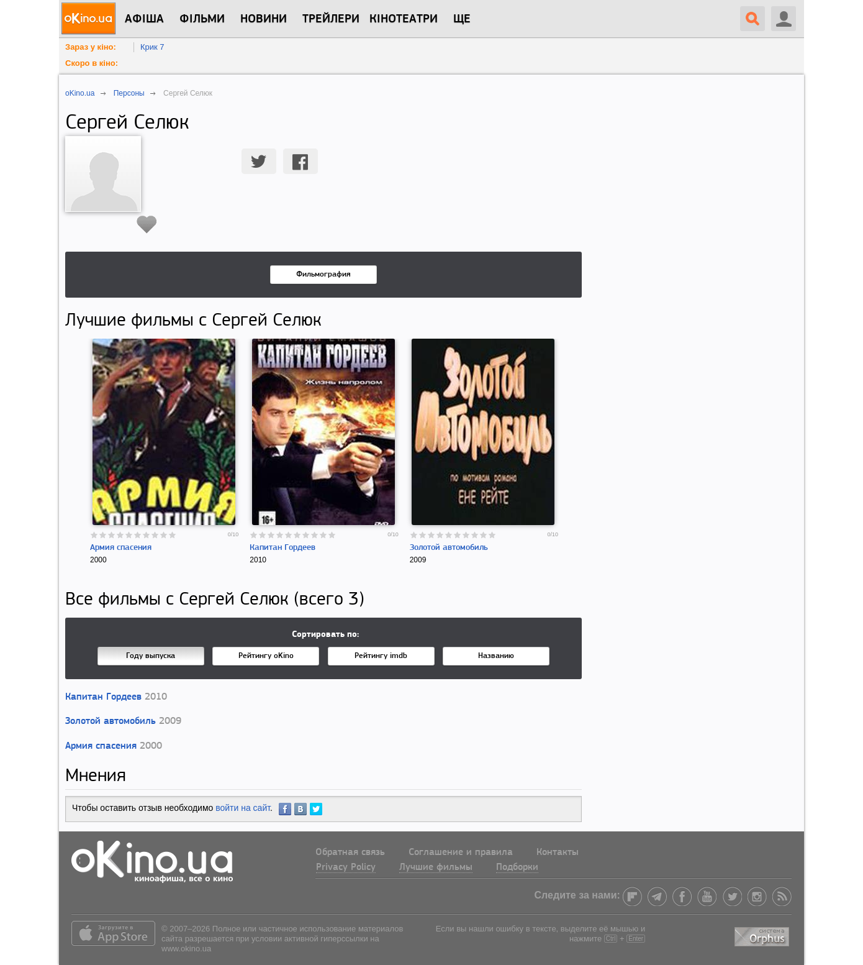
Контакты (557, 853)
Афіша (144, 19)
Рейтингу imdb (381, 656)
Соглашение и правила (461, 853)
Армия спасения (120, 547)
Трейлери (330, 19)
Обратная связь (350, 853)
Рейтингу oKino (266, 656)
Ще (462, 19)
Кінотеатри (403, 19)
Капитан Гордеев (282, 547)
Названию (496, 656)
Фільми (202, 19)
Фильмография (323, 274)
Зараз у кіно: (90, 47)
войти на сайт (242, 808)
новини (263, 19)
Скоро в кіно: (91, 63)
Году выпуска (150, 656)
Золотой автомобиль (449, 547)
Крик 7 (152, 47)
